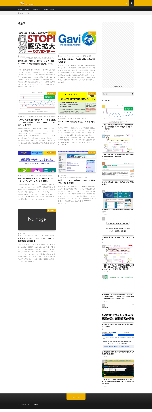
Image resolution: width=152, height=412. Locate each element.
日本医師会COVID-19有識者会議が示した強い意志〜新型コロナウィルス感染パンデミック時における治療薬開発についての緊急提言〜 (118, 299)
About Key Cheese (50, 10)
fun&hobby (37, 10)
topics (20, 10)
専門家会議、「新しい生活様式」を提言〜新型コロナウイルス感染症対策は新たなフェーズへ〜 (36, 67)
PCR (74, 122)
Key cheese (35, 407)
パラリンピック (32, 240)
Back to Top (76, 400)
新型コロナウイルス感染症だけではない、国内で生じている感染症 (76, 186)
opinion (27, 10)
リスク (68, 181)
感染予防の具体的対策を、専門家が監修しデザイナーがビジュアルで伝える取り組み (36, 184)
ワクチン (40, 240)
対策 (36, 120)
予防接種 (46, 240)
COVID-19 (22, 60)
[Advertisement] (118, 56)
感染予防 (44, 179)
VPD (80, 58)
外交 (90, 58)
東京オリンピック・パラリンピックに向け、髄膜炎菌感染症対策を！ (35, 244)
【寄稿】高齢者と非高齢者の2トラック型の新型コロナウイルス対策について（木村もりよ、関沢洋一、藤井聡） (36, 126)
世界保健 (85, 58)
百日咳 (85, 181)
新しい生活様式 (42, 60)
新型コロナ (51, 60)
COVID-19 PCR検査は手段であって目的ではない (76, 126)
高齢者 (53, 120)
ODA (76, 58)
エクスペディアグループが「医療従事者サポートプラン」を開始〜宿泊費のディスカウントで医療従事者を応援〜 (118, 384)
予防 (36, 179)
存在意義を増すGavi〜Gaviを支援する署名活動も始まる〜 (77, 63)
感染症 (35, 60)
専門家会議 (29, 60)
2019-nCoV (63, 122)
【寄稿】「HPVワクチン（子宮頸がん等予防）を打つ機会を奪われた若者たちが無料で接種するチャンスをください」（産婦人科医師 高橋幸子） (118, 270)
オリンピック (23, 240)
